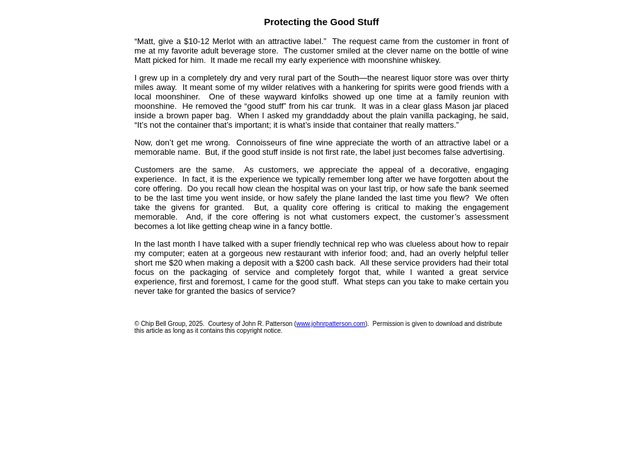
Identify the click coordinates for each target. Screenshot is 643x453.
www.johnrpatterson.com (330, 323)
